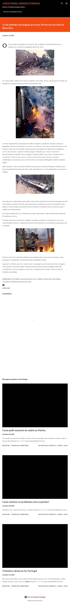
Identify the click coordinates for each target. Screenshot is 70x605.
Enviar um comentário (20, 445)
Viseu (29, 282)
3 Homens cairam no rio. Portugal (19, 570)
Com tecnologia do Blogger (35, 597)
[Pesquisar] (62, 3)
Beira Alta (32, 279)
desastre (47, 279)
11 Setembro (15, 279)
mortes (24, 282)
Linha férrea (56, 279)
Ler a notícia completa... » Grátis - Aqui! (53, 445)
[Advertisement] (35, 358)
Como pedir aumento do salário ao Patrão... (24, 430)
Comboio (40, 279)
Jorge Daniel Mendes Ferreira (21, 3)
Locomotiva (7, 282)
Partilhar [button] (6, 288)
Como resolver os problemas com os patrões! (25, 501)
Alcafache (24, 279)
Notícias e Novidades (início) (12, 11)
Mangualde (16, 282)
